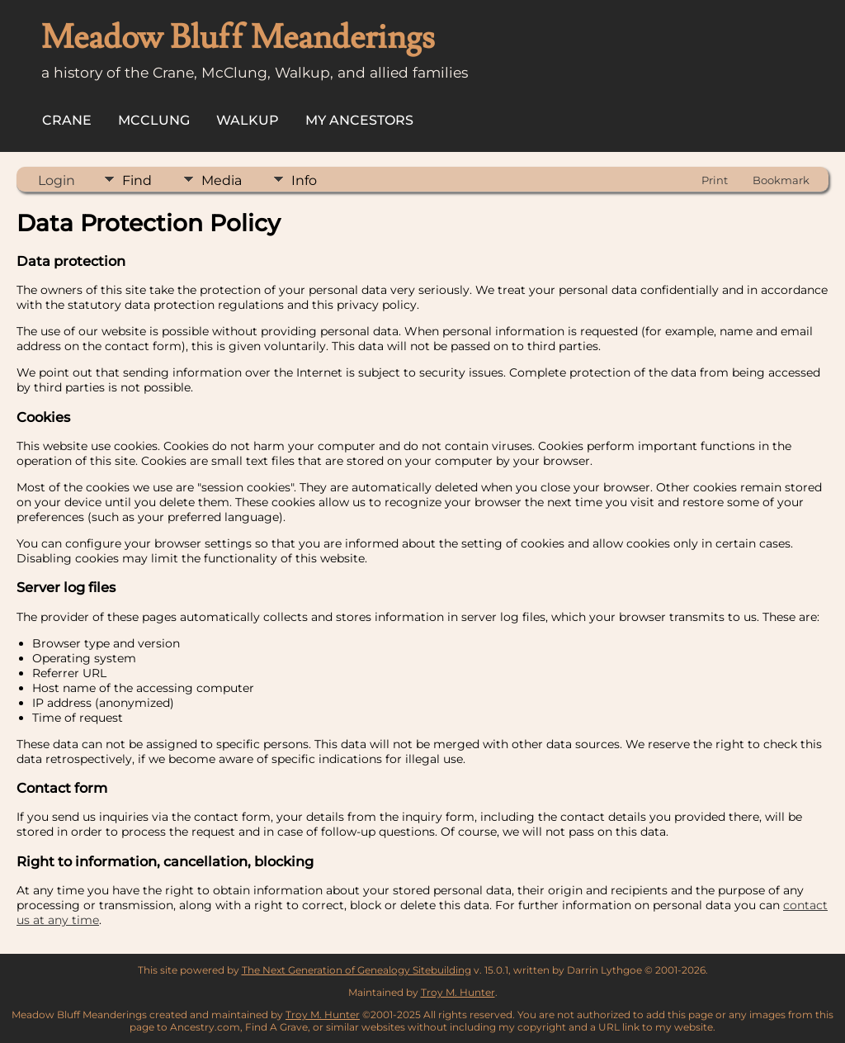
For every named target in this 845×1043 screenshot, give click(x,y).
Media (221, 180)
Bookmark (781, 180)
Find (137, 180)
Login (56, 180)
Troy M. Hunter (458, 992)
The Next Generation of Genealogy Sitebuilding (356, 970)
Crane (67, 120)
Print (714, 180)
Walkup (247, 120)
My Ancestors (359, 120)
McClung (154, 120)
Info (304, 180)
